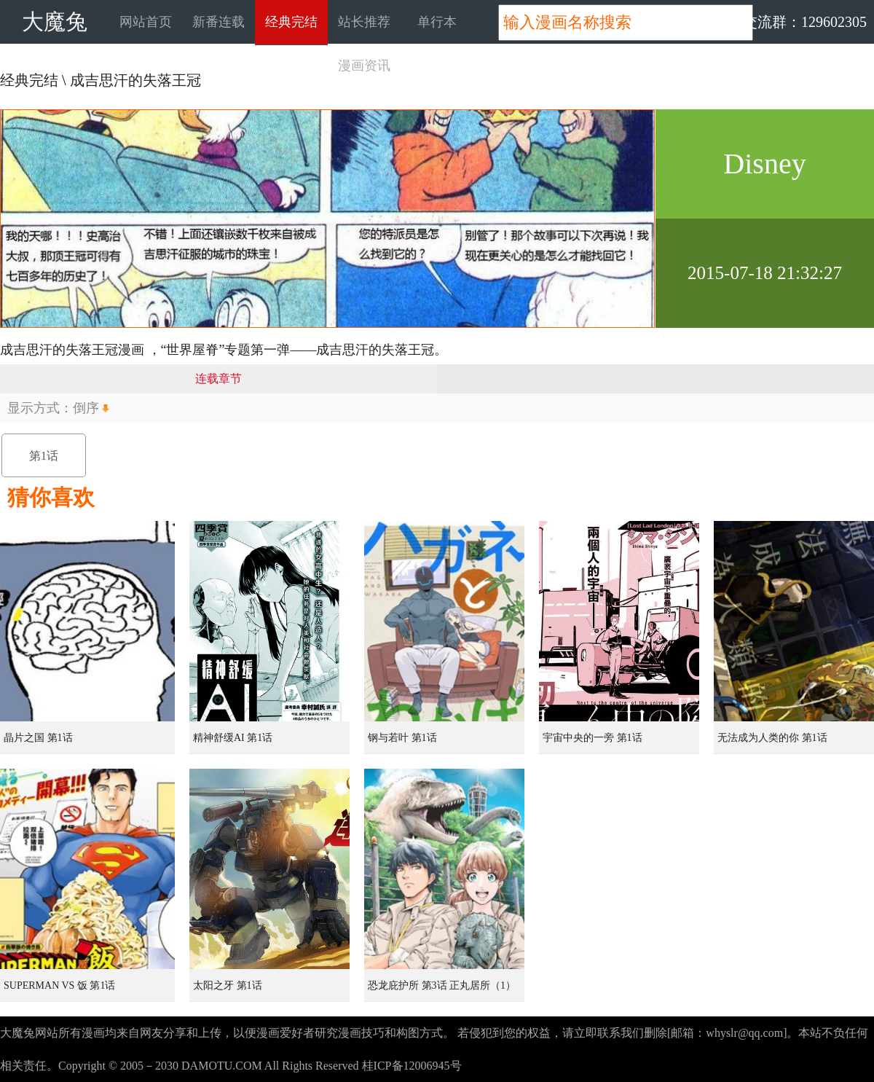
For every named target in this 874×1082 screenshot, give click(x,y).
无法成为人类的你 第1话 (772, 737)
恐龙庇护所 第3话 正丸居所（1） (442, 985)
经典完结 (291, 22)
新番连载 (218, 22)
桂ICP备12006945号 (412, 1065)
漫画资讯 (364, 65)
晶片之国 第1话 (38, 737)
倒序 (86, 408)
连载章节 (218, 378)
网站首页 (145, 22)
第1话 (43, 456)
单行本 (437, 22)
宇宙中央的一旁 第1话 (592, 737)
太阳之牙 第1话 (227, 985)
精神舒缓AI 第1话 (232, 737)
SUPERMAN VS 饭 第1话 (59, 985)
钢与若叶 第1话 (402, 737)
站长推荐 (364, 22)
